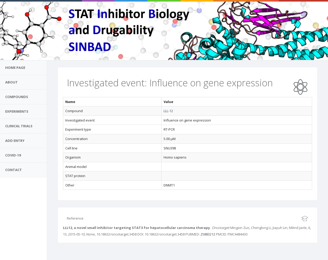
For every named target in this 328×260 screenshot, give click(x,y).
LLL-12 (168, 110)
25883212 (208, 234)
